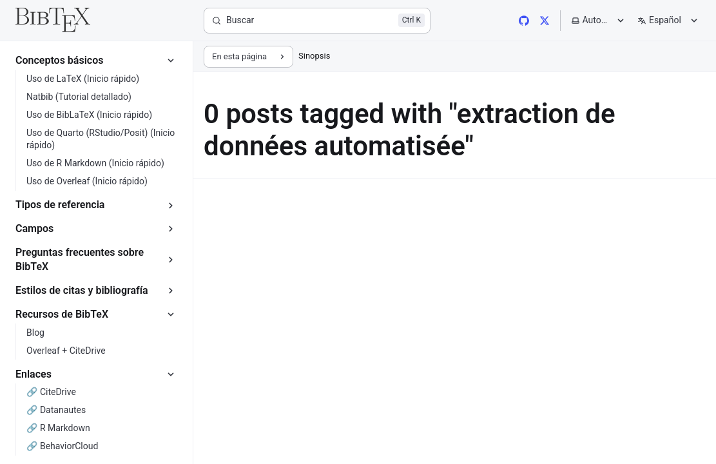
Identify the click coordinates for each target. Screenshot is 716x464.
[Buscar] (317, 21)
